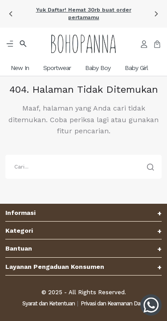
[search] (83, 167)
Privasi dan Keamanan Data (113, 303)
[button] (11, 14)
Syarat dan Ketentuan (48, 303)
